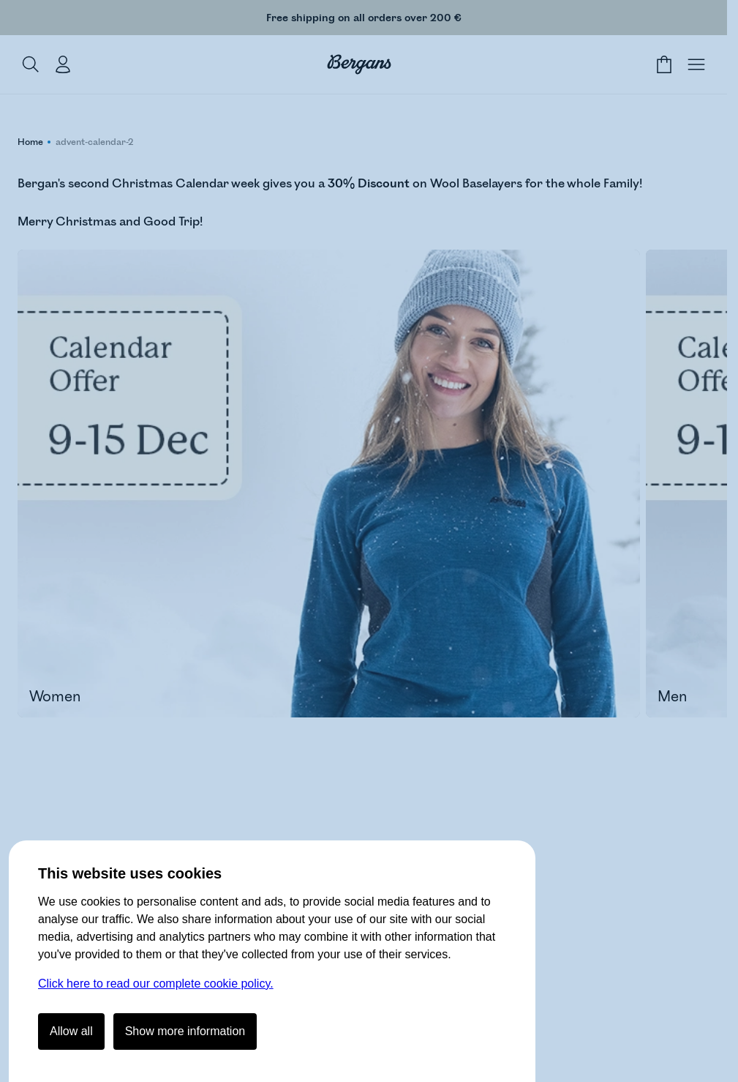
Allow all (71, 1031)
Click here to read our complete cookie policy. (156, 983)
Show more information (185, 1031)
